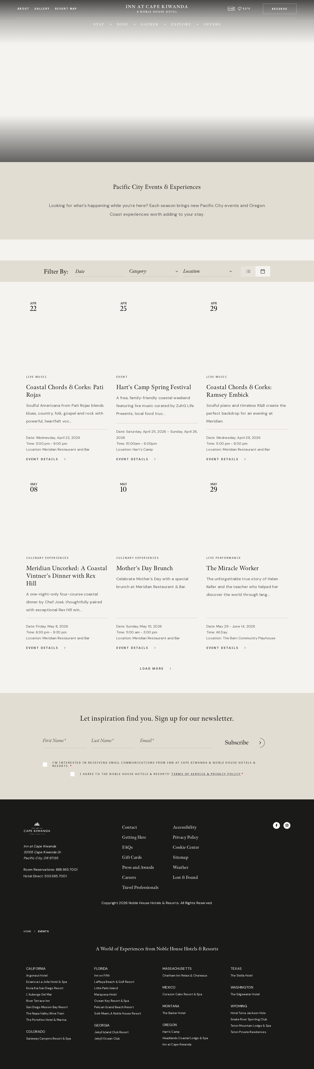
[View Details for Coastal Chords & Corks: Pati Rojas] (65, 459)
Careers (129, 877)
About (23, 8)
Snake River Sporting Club (249, 1019)
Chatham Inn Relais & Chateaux (185, 975)
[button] (280, 8)
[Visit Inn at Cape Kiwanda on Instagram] (286, 825)
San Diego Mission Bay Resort (47, 1007)
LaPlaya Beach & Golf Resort (114, 982)
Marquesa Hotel (105, 994)
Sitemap (180, 857)
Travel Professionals (140, 887)
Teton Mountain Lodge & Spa (251, 1026)
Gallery (42, 8)
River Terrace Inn (38, 1001)
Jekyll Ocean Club (107, 1038)
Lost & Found (185, 877)
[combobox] (153, 271)
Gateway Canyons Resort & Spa (48, 1038)
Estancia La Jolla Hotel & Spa (46, 982)
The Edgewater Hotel (245, 994)
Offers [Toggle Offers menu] (212, 24)
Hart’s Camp (171, 1032)
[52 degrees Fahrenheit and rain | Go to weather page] (244, 9)
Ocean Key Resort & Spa (111, 1001)
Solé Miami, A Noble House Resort (117, 1013)
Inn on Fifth (102, 975)
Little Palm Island (106, 988)
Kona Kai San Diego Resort (44, 988)
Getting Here (134, 837)
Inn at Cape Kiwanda (177, 1044)
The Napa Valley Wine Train (45, 1013)
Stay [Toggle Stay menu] (99, 24)
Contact (129, 827)
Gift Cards (132, 857)
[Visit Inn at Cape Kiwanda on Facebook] (276, 825)
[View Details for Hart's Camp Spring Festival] (155, 459)
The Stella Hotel (242, 975)
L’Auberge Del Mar (39, 994)
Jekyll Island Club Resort (111, 1032)
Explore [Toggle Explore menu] (181, 24)
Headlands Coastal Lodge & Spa (185, 1038)
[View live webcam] (231, 8)
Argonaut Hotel (37, 975)
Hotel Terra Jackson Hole (248, 1013)
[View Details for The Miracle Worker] (245, 648)
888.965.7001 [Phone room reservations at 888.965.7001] (67, 869)
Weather (180, 867)
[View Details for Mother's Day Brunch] (155, 648)
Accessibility (185, 827)
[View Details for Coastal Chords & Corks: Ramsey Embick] (245, 459)
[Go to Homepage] (157, 7)
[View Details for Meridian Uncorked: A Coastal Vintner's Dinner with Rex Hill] (65, 648)
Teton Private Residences (248, 1032)
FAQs (127, 847)
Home (27, 931)
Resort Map (66, 8)
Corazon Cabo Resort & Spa (182, 994)
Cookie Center (186, 847)
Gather (150, 24)
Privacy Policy (186, 837)
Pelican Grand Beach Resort (114, 1007)
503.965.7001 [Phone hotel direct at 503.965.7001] (56, 876)
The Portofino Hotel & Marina (46, 1020)
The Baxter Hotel (174, 1013)
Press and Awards (138, 867)
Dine (122, 24)
